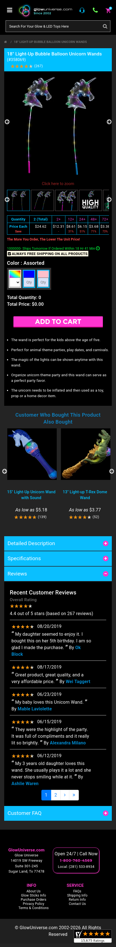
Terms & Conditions (33, 908)
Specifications (24, 558)
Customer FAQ (25, 813)
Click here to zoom (58, 183)
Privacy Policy (33, 904)
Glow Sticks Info (33, 895)
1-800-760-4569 (76, 860)
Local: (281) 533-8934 (76, 867)
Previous (7, 122)
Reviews (17, 573)
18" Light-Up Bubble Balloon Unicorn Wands (50, 42)
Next (109, 122)
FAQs (77, 891)
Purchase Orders (33, 900)
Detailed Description (31, 543)
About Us (34, 891)
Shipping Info (77, 895)
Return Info (77, 900)
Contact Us (77, 904)
